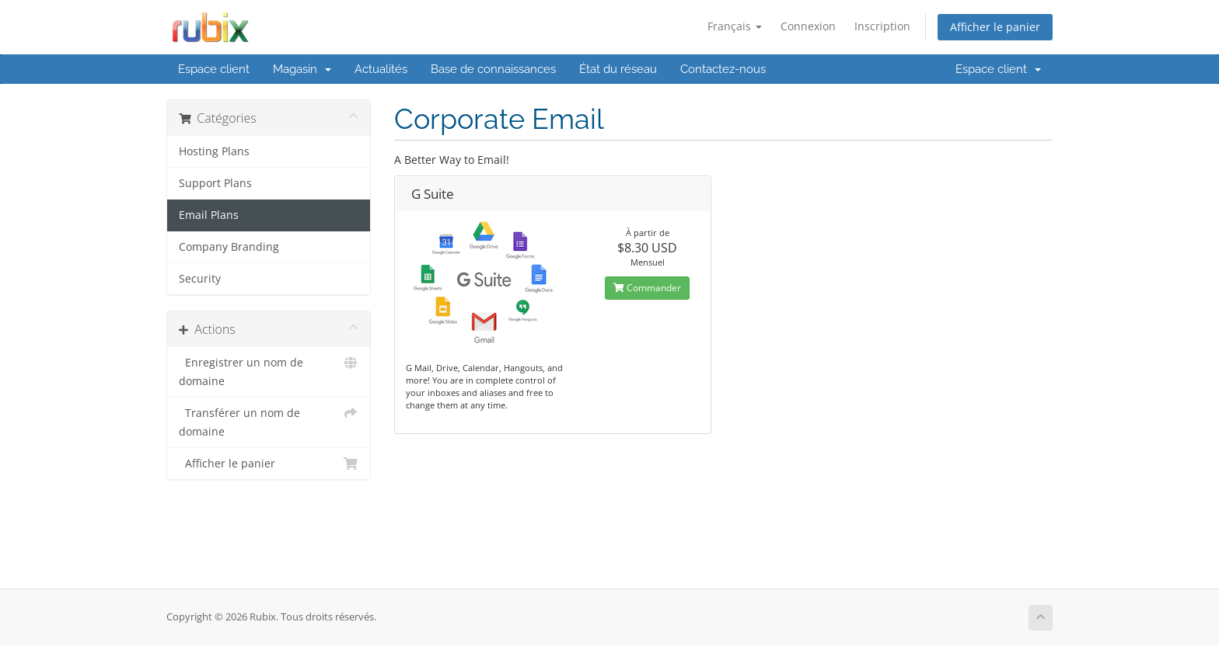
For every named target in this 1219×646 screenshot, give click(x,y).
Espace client (214, 69)
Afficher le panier (995, 26)
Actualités (381, 69)
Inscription (882, 26)
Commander (647, 287)
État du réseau (618, 69)
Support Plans (215, 183)
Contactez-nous (723, 69)
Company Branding (229, 247)
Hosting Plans (214, 151)
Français (734, 26)
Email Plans (209, 215)
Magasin (302, 69)
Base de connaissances (493, 69)
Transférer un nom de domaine (268, 421)
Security (200, 279)
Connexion (808, 26)
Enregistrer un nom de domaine (268, 370)
